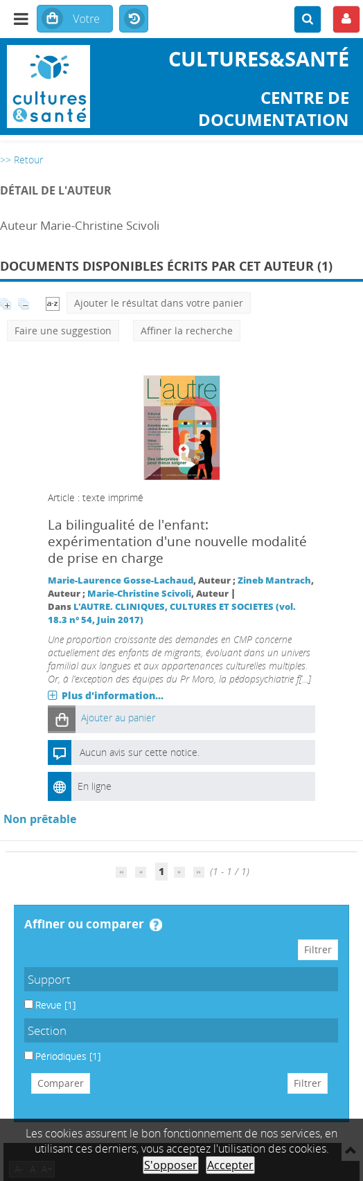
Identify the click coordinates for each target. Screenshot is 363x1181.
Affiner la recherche (187, 330)
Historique (134, 19)
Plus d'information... (112, 695)
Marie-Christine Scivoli (139, 593)
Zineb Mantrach (274, 580)
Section (47, 1030)
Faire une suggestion (63, 330)
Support (49, 979)
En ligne (95, 786)
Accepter (230, 1165)
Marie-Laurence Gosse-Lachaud (120, 580)
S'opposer (170, 1165)
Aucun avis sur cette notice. (140, 752)
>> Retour (21, 159)
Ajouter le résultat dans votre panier (158, 302)
